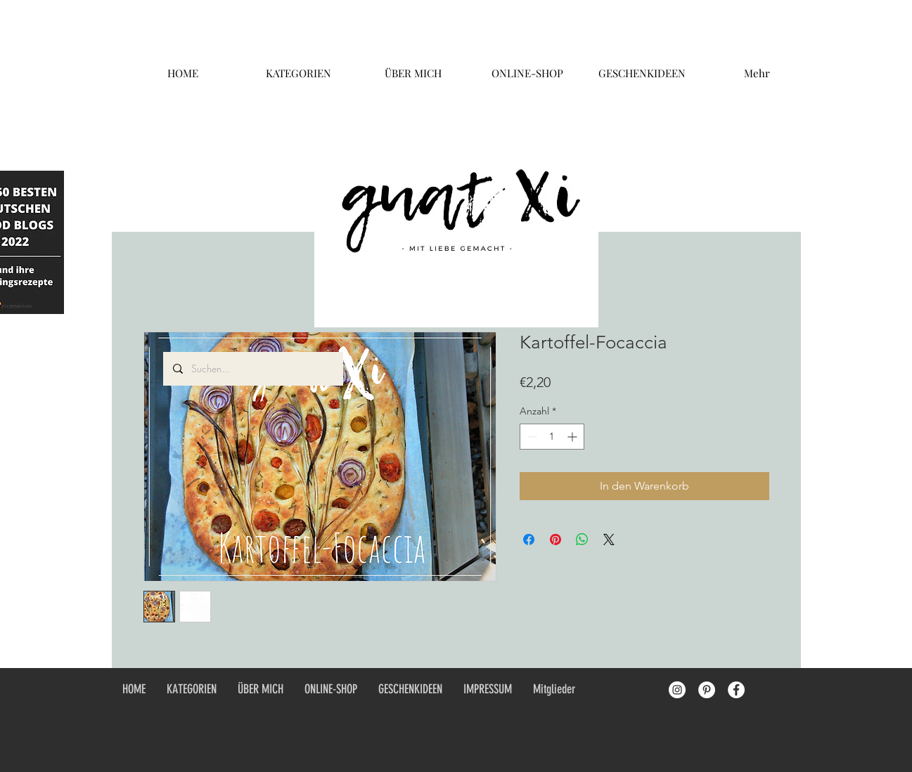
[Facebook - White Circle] (736, 689)
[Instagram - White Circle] (677, 689)
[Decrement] (530, 436)
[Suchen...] (252, 369)
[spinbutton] (552, 436)
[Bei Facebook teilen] (528, 539)
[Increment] (573, 436)
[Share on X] (608, 539)
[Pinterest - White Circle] (706, 689)
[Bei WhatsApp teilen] (582, 539)
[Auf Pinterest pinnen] (555, 539)
